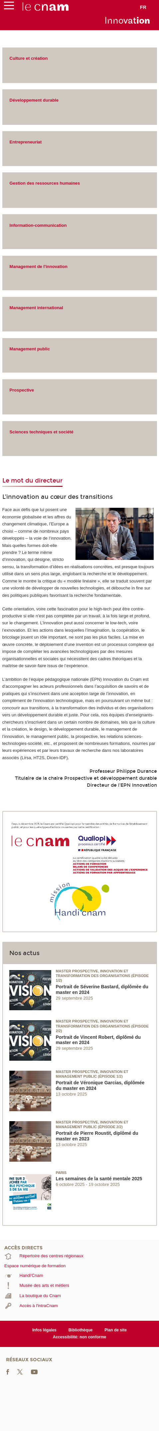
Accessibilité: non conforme (79, 1337)
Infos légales (44, 1330)
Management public (30, 348)
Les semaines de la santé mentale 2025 (99, 1178)
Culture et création (29, 58)
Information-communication (38, 225)
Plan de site (115, 1330)
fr (143, 7)
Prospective (22, 390)
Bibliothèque (81, 1330)
